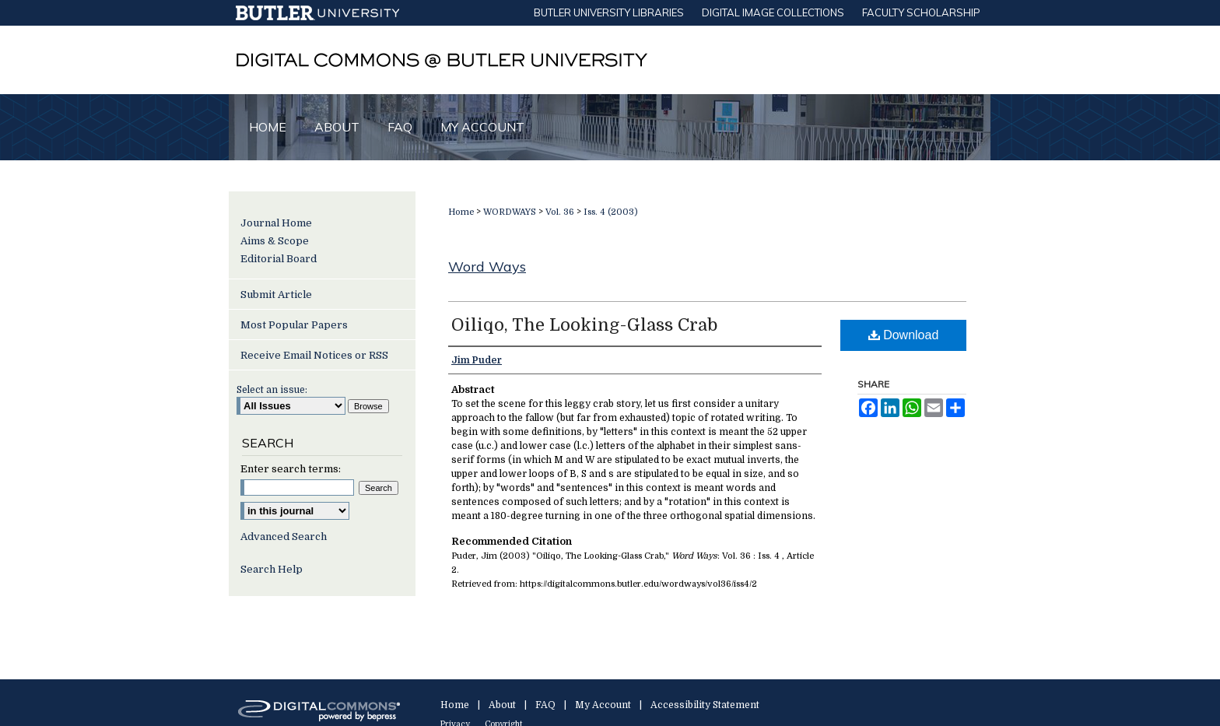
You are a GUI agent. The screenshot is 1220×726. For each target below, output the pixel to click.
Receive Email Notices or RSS (314, 355)
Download (903, 335)
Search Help (271, 569)
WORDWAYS (509, 212)
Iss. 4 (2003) (611, 212)
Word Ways (487, 266)
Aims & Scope (274, 241)
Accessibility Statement (704, 705)
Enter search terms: (290, 469)
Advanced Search (283, 536)
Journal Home (276, 223)
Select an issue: (272, 389)
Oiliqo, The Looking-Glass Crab (584, 325)
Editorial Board (278, 259)
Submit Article (276, 294)
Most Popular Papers (294, 325)
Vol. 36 (559, 212)
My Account (603, 705)
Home (461, 212)
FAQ (545, 705)
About (502, 705)
